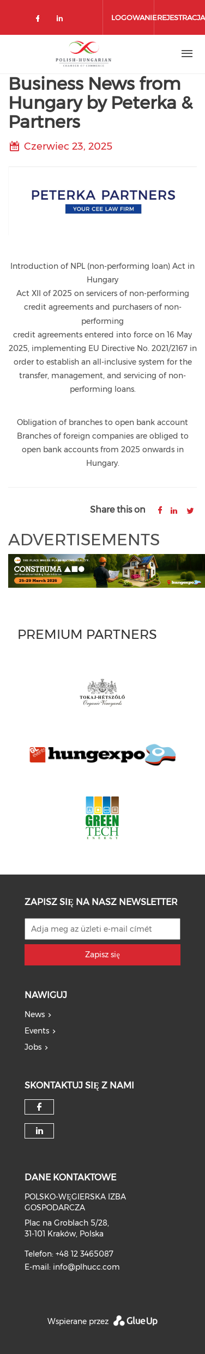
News (35, 1014)
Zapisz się (102, 954)
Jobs (33, 1047)
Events (37, 1031)
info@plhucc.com (86, 1267)
